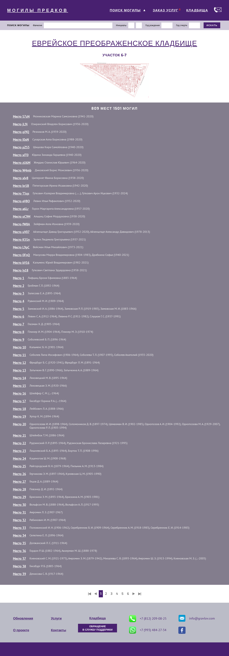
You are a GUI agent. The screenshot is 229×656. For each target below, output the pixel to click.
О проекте (21, 630)
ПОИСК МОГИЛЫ (125, 10)
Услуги (56, 618)
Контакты (58, 630)
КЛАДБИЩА (197, 10)
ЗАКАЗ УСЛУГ (165, 10)
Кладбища (97, 618)
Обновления (23, 618)
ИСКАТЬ (211, 25)
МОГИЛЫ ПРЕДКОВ (37, 10)
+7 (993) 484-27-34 (147, 630)
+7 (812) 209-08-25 (148, 618)
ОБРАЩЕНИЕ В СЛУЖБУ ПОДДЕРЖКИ (97, 628)
